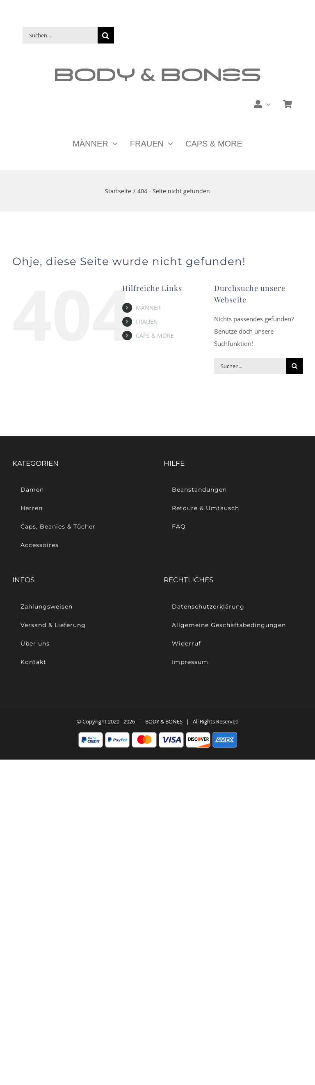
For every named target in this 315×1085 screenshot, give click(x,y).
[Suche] (106, 35)
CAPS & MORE (155, 335)
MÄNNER (148, 307)
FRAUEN (147, 321)
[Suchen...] (60, 35)
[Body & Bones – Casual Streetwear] (157, 71)
